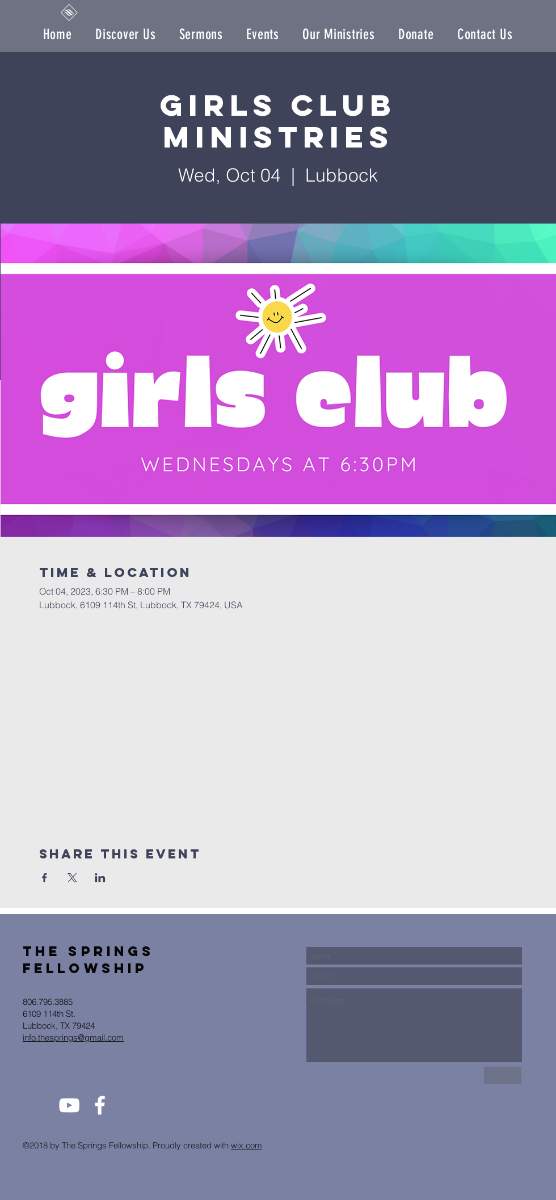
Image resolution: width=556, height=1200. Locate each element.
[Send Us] (502, 1075)
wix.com (246, 1145)
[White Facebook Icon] (99, 1105)
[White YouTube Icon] (69, 1105)
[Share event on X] (72, 877)
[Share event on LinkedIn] (100, 877)
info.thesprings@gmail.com (73, 1037)
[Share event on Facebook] (44, 877)
